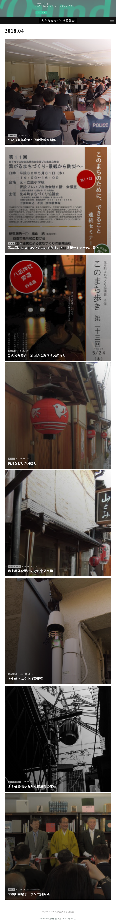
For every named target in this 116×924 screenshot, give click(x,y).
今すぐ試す (41, 12)
